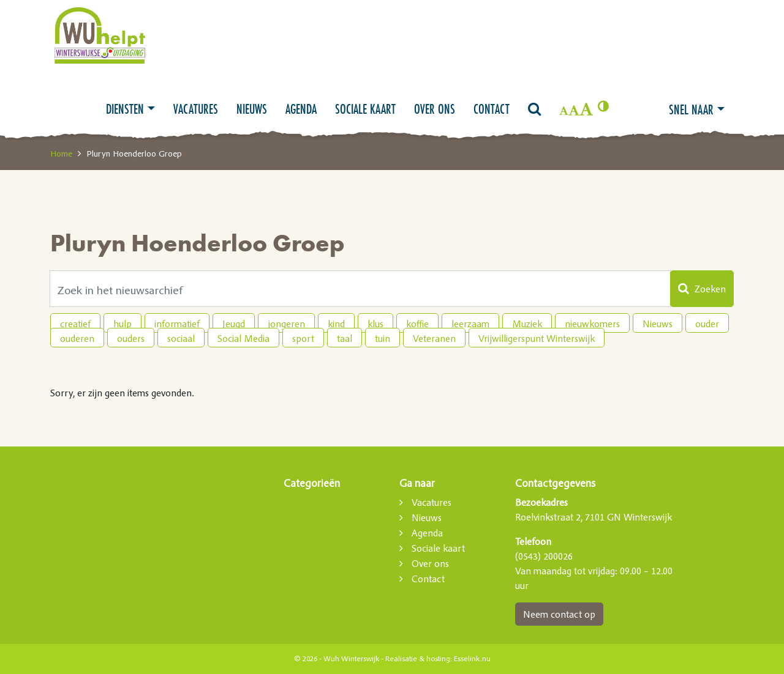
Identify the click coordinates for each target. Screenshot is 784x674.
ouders (131, 338)
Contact (491, 109)
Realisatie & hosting (417, 659)
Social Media (243, 338)
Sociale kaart (365, 109)
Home (61, 153)
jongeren (286, 323)
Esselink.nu (472, 659)
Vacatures (195, 109)
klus (375, 323)
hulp (122, 323)
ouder (707, 323)
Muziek (527, 323)
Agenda (301, 109)
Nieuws (251, 109)
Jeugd (233, 323)
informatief (177, 323)
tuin (382, 338)
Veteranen (434, 338)
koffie (417, 323)
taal (344, 338)
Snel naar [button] (691, 109)
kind (336, 323)
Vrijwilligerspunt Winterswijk (536, 338)
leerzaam (470, 323)
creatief (75, 323)
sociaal (181, 338)
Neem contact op (559, 614)
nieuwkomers (592, 323)
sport (303, 338)
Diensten (125, 109)
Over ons (434, 109)
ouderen (77, 338)
